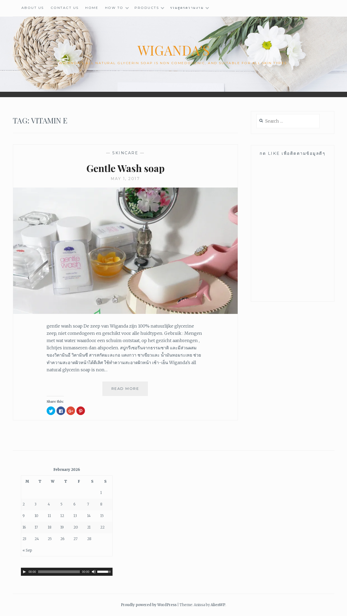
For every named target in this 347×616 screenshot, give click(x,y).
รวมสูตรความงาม (187, 8)
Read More (127, 391)
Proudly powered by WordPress (149, 605)
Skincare (125, 153)
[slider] (59, 571)
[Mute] (94, 572)
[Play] (24, 572)
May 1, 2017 (125, 178)
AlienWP (218, 605)
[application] (67, 572)
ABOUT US (32, 8)
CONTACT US (65, 8)
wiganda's (173, 50)
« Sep (27, 550)
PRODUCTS (147, 8)
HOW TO (114, 8)
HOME (91, 8)
